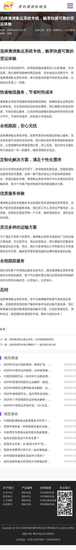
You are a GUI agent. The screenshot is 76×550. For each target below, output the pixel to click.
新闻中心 (58, 30)
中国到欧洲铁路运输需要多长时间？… (27, 420)
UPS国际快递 (47, 496)
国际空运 (26, 496)
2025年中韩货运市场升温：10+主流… (27, 405)
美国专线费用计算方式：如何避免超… (27, 449)
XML (29, 533)
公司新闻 (70, 30)
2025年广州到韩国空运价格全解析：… (27, 399)
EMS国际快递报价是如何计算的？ (24, 455)
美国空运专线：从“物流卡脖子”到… (25, 443)
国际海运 (26, 500)
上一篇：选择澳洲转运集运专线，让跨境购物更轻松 (27, 339)
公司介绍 (7, 492)
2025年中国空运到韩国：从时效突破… (27, 370)
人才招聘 (7, 500)
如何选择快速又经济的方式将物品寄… (27, 461)
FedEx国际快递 (48, 500)
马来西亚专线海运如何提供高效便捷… (27, 432)
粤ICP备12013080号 (43, 533)
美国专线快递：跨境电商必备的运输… (27, 426)
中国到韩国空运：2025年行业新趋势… (27, 376)
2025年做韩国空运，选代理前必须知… (27, 393)
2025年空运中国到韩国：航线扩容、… (27, 364)
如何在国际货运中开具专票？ (21, 438)
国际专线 (26, 504)
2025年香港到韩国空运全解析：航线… (27, 382)
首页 (48, 30)
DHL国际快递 (47, 492)
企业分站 (64, 528)
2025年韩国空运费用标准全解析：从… (27, 387)
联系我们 (7, 496)
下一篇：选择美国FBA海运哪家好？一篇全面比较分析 (28, 344)
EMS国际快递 (47, 504)
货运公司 (49, 174)
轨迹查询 (7, 504)
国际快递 (26, 492)
